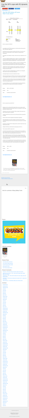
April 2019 (4, 373)
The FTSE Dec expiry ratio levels (8, 263)
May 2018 (4, 389)
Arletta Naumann (5, 280)
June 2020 (4, 352)
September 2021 (5, 330)
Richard (8, 172)
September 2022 (5, 312)
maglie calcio (5, 275)
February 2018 (5, 393)
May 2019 (4, 371)
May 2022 (4, 318)
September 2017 (5, 401)
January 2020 (5, 359)
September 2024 (5, 287)
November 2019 (5, 362)
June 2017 (4, 405)
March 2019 (4, 374)
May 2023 (4, 303)
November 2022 (5, 309)
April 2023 (4, 305)
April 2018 (4, 390)
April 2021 (4, 337)
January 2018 (5, 395)
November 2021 (5, 327)
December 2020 (5, 343)
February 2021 (5, 340)
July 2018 (4, 386)
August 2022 (5, 314)
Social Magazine (14, 416)
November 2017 (5, 398)
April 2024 (4, 293)
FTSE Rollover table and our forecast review (16, 280)
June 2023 (4, 302)
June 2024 (4, 290)
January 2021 (5, 342)
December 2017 (5, 396)
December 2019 (5, 361)
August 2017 (5, 402)
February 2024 (5, 296)
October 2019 (5, 364)
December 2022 (5, 308)
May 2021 (4, 336)
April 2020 (4, 355)
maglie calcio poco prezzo (7, 273)
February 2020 (5, 358)
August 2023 (5, 299)
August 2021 (5, 331)
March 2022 (4, 321)
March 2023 (4, 306)
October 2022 (5, 311)
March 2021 (4, 339)
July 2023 (4, 300)
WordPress (18, 416)
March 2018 (4, 392)
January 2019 (5, 377)
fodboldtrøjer (5, 278)
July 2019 (4, 368)
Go (25, 188)
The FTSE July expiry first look (7, 267)
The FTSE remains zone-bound (7, 261)
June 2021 (4, 334)
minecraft (4, 271)
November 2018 (5, 380)
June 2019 (4, 370)
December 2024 (5, 284)
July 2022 (4, 315)
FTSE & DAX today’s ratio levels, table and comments (15, 271)
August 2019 (5, 367)
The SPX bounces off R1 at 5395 (8, 264)
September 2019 (5, 365)
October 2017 (5, 399)
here (18, 169)
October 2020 (5, 346)
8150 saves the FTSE (6, 266)
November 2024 (5, 286)
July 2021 (4, 333)
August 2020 (5, 349)
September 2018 (5, 383)
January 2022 (5, 324)
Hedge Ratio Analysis (14, 413)
